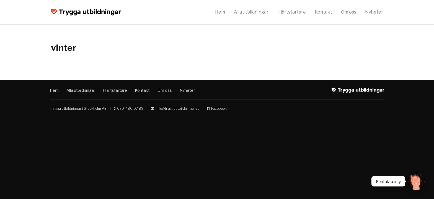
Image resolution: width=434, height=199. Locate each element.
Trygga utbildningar (86, 12)
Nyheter (374, 12)
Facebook (219, 108)
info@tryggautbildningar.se (177, 108)
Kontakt (323, 12)
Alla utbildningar (251, 12)
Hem (220, 12)
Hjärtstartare (291, 12)
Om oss (348, 12)
